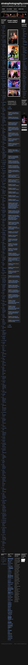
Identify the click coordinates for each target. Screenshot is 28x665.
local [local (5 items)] (9, 597)
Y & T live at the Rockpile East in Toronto (13, 232)
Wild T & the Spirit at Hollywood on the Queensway (4, 516)
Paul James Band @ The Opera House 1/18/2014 (13, 272)
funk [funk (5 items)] (10, 577)
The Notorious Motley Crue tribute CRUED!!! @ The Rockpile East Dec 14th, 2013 (14, 296)
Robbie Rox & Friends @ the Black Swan (4, 310)
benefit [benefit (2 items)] (9, 566)
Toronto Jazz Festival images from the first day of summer (13, 227)
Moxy (3, 255)
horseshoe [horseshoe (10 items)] (10, 589)
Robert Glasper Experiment (4, 316)
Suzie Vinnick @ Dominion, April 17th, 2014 (4, 386)
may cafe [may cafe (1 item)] (9, 601)
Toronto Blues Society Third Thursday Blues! (13, 240)
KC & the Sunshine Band (4, 216)
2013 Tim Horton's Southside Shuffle (13, 321)
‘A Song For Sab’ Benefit (3, 27)
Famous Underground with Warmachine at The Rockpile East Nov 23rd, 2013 (13, 302)
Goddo (3, 166)
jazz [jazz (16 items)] (9, 592)
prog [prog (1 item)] (8, 615)
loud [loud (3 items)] (11, 596)
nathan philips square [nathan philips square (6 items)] (10, 604)
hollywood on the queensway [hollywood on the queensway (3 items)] (10, 585)
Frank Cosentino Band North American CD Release (4, 137)
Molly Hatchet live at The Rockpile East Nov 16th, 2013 (13, 312)
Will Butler (4, 520)
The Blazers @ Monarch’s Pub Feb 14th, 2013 (4, 400)
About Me (21, 9)
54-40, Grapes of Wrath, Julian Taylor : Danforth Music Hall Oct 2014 (14, 176)
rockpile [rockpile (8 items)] (10, 625)
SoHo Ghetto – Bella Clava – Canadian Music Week (13, 244)
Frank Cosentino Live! (4, 143)
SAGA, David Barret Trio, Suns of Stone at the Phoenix (13, 150)
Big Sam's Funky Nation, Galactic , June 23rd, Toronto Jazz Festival (13, 223)
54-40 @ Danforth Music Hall (4, 45)
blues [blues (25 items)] (11, 568)
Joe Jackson (4, 195)
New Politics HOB (3, 264)
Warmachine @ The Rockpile (4, 502)
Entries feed (4, 559)
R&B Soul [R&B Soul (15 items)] (9, 618)
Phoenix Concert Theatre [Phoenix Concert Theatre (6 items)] (10, 612)
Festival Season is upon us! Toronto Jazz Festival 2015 (13, 139)
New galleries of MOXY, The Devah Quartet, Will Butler (13, 113)
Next (24, 112)
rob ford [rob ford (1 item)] (9, 620)
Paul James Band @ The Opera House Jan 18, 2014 (4, 280)
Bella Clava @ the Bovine (4, 73)
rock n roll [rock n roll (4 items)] (10, 623)
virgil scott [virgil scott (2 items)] (10, 635)
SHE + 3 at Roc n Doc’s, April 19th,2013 (4, 348)
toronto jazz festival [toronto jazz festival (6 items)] (10, 632)
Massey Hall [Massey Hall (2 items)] (10, 599)
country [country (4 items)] (9, 571)
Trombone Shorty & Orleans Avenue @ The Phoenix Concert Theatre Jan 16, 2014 (14, 259)
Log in (3, 557)
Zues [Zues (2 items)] (10, 639)
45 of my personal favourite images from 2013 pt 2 (14, 276)
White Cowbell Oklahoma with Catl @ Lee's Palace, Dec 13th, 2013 (13, 281)
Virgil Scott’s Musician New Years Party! (4, 496)
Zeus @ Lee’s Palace (3, 550)
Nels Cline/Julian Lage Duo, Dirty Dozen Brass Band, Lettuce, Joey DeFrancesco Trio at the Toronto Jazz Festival (13, 217)
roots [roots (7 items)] (9, 627)
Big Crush (4, 76)
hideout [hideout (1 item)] (12, 582)
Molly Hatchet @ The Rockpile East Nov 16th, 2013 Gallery (4, 246)
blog (15, 9)
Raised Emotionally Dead (4, 304)
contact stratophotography (10, 11)
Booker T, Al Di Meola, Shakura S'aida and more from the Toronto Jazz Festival (13, 129)
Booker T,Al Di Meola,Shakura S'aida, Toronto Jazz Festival (13, 123)
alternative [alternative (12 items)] (10, 559)
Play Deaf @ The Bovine (4, 297)
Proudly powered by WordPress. (6, 643)
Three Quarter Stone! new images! (13, 236)
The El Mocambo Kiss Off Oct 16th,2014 (4, 421)
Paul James (4, 275)
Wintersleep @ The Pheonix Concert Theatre (4, 530)
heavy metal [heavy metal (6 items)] (9, 581)
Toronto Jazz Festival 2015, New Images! (25, 76)
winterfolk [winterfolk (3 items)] (10, 636)
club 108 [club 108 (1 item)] (9, 569)
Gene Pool (4, 160)
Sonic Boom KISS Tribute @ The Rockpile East (4, 370)
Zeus (3, 547)
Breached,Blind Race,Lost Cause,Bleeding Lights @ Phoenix (13, 157)
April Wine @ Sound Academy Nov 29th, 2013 (4, 63)
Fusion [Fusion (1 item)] (12, 577)
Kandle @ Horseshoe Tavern (4, 211)
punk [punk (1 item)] (10, 615)
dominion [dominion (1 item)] (9, 572)
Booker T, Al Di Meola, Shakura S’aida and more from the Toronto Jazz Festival (13, 135)
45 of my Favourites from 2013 (4, 41)
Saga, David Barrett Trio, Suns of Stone (4, 322)
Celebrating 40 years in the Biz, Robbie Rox (13, 317)
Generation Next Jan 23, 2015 (4, 163)
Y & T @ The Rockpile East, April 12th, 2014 (4, 537)
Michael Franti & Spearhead (4, 233)
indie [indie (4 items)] (10, 590)
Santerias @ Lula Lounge (3, 337)
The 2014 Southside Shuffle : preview (13, 185)
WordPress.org (4, 563)
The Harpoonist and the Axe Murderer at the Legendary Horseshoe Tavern (14, 161)
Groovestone (4, 178)
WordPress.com (23, 643)
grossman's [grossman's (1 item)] (9, 579)
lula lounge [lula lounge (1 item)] (9, 598)
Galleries (9, 9)
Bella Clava (4, 70)
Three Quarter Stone (3, 461)
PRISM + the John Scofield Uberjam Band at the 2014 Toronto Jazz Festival (13, 211)
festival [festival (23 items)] (10, 576)
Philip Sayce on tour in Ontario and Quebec (13, 118)
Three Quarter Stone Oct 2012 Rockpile (4, 473)
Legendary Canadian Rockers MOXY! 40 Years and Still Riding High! (14, 254)
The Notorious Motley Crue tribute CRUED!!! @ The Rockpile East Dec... (14, 290)
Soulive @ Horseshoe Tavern (4, 377)
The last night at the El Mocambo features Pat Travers (13, 171)
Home (3, 9)
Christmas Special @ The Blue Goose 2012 (4, 98)
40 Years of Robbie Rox (4, 37)
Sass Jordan (4, 340)
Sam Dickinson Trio (4, 327)
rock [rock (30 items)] (9, 622)
